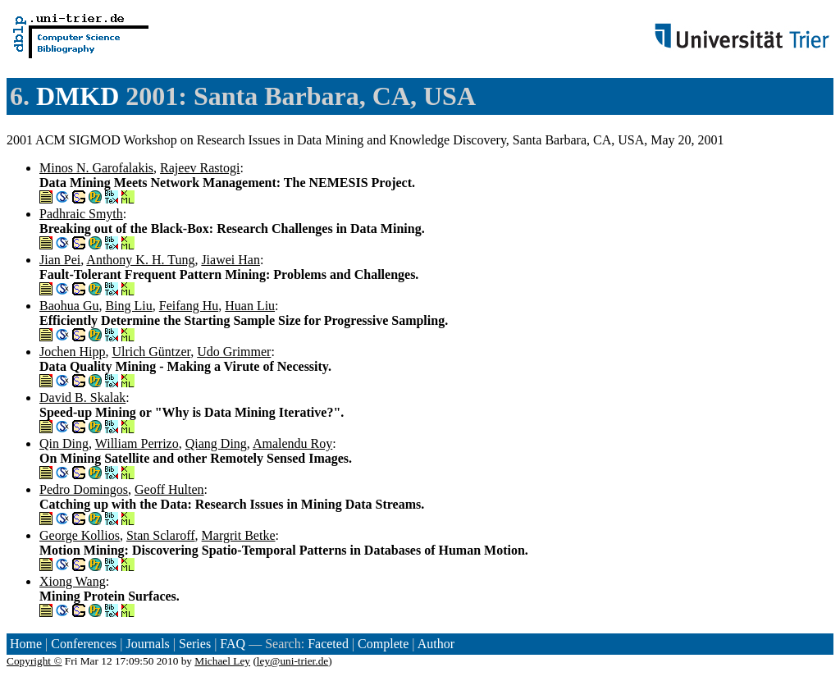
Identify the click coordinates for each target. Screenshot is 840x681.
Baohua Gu (68, 306)
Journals (147, 644)
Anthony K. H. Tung (140, 260)
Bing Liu (128, 306)
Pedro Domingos (83, 489)
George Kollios (79, 535)
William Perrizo (137, 443)
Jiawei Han (230, 260)
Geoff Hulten (169, 489)
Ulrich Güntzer (151, 352)
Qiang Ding (216, 443)
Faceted (328, 644)
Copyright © (34, 661)
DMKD (77, 96)
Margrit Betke (239, 535)
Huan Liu (250, 306)
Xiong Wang (72, 581)
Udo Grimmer (234, 352)
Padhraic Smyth (81, 214)
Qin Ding (64, 443)
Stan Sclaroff (160, 535)
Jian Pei (59, 260)
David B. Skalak (82, 397)
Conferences (83, 644)
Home (26, 644)
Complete (383, 644)
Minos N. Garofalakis (96, 168)
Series (195, 644)
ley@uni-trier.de (292, 661)
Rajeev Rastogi (200, 168)
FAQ (232, 644)
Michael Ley (222, 661)
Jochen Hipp (72, 352)
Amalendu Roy (292, 443)
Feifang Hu (188, 306)
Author (436, 644)
